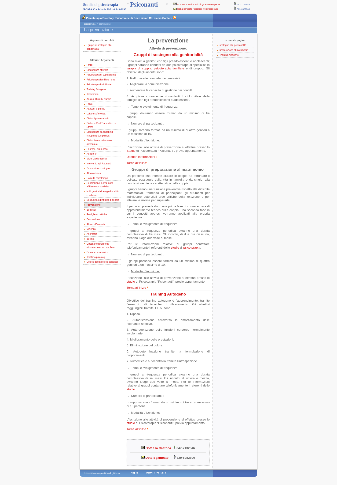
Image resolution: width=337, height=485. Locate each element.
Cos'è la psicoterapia (97, 178)
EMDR (90, 65)
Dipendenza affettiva (97, 70)
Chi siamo (155, 18)
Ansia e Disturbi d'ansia (99, 99)
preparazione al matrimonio (234, 50)
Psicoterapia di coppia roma (101, 74)
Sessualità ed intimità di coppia (103, 200)
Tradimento (93, 94)
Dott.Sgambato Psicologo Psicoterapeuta (197, 9)
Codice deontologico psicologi (102, 262)
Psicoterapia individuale (99, 84)
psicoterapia (191, 247)
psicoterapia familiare (169, 68)
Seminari (91, 209)
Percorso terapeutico (97, 252)
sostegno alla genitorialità (233, 45)
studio (175, 247)
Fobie (89, 104)
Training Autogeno (96, 89)
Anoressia (92, 234)
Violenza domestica (97, 158)
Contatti (167, 18)
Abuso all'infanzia (96, 224)
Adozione (91, 153)
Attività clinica (94, 173)
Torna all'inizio (136, 163)
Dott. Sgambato (154, 457)
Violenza (91, 229)
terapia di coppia (139, 68)
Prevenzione (93, 205)
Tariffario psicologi (96, 257)
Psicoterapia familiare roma (101, 79)
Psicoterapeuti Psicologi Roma (106, 473)
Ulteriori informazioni (141, 157)
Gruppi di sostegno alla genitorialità (168, 54)
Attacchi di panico (96, 108)
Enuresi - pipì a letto (97, 149)
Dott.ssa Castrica (156, 448)
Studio (131, 150)
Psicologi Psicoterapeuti (118, 18)
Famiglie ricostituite (97, 214)
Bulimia (90, 239)
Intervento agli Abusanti (99, 163)
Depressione (93, 219)
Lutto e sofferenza (96, 113)
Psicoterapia (94, 18)
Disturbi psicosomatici (98, 118)
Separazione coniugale (99, 168)
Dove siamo (141, 18)
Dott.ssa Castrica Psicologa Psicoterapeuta (198, 4)
